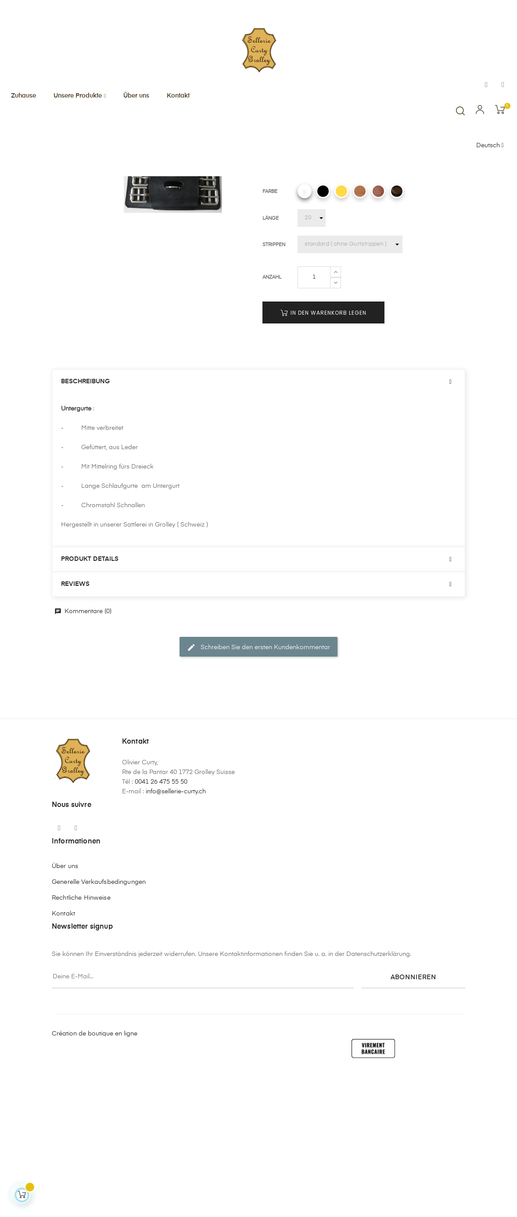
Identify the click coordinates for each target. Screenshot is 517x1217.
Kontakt (63, 1057)
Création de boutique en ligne (94, 1177)
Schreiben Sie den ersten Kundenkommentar (258, 790)
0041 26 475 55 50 (161, 925)
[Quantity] (314, 421)
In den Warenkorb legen (323, 456)
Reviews (75, 727)
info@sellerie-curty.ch (176, 935)
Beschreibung (85, 525)
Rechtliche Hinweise (81, 1041)
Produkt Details (89, 702)
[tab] (258, 525)
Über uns (65, 1009)
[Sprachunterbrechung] (490, 146)
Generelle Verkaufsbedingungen (99, 1025)
